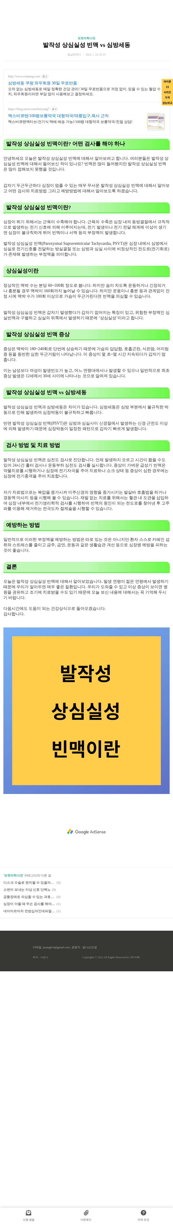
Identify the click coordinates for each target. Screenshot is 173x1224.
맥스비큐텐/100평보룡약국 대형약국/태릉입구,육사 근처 (58, 115)
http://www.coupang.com (24, 76)
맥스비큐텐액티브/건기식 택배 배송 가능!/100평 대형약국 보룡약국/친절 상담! (70, 122)
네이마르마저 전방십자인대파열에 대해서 (29, 974)
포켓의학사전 (86, 38)
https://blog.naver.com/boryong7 (28, 109)
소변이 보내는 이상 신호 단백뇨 (27, 953)
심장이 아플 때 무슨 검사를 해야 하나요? (29, 967)
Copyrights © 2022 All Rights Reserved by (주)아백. (111, 1020)
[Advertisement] (86, 515)
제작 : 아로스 (40, 1020)
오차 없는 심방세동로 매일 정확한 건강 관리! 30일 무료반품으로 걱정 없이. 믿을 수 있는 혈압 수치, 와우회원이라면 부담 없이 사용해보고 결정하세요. (84, 91)
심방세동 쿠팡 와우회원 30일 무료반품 (42, 83)
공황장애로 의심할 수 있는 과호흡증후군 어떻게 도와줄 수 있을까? (29, 960)
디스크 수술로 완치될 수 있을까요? (29, 946)
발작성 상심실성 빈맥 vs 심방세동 (86, 45)
